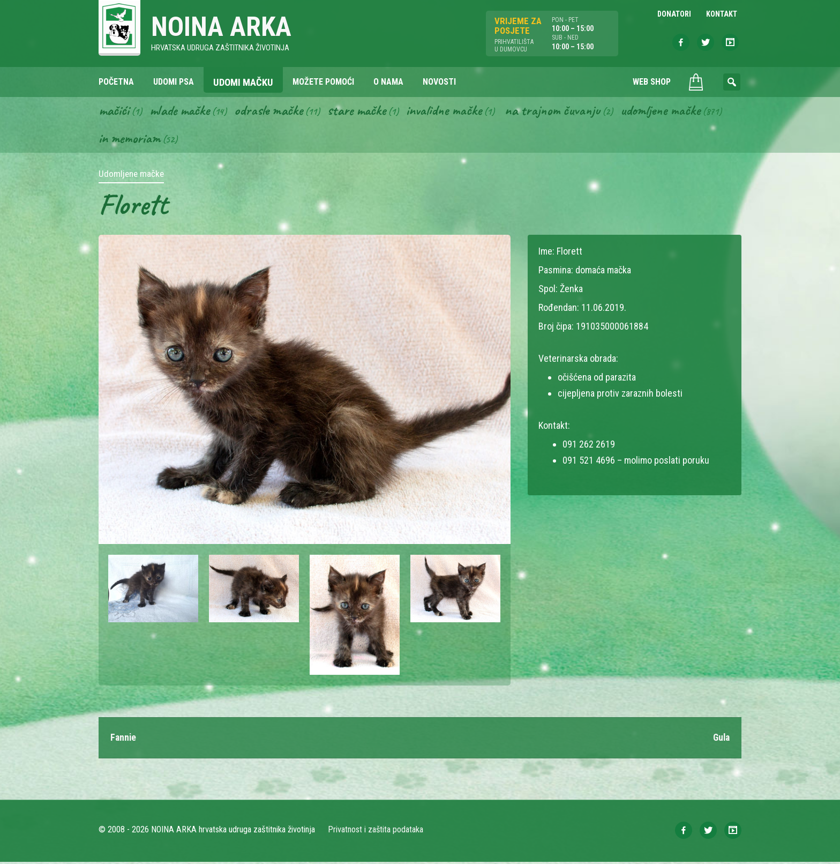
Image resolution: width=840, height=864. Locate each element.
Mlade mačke (181, 111)
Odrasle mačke (273, 111)
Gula (720, 739)
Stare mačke (362, 111)
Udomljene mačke (673, 111)
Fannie (123, 739)
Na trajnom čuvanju (563, 111)
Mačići (114, 111)
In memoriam (130, 140)
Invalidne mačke (452, 111)
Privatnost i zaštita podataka (376, 831)
